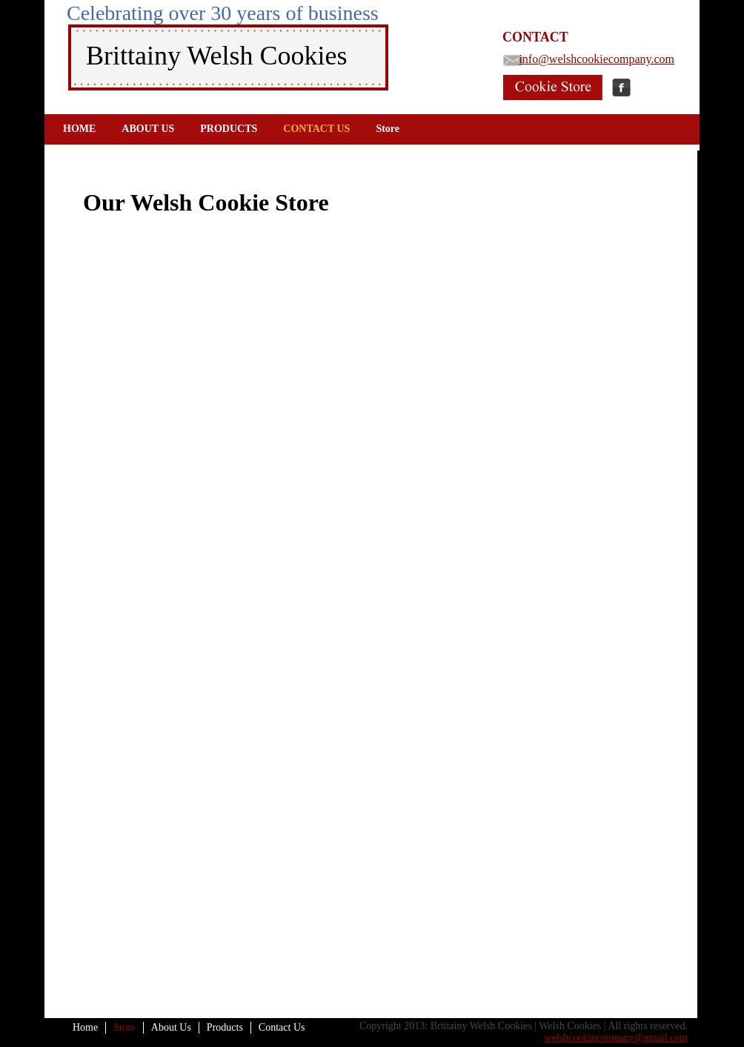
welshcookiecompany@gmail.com (616, 1037)
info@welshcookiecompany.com (596, 59)
